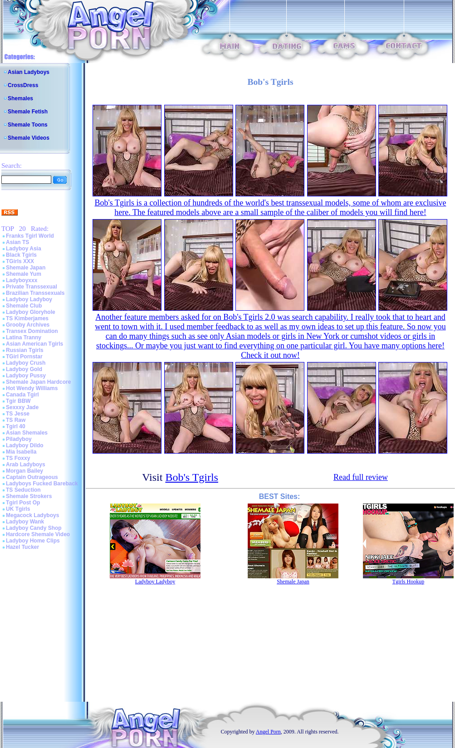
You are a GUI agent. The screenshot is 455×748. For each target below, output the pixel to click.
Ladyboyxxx (21, 280)
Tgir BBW (18, 401)
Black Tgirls (21, 255)
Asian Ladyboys (28, 72)
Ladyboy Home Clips (33, 541)
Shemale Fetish (28, 111)
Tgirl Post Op (23, 502)
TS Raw (15, 420)
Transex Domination (32, 331)
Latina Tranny (23, 337)
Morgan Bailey (24, 471)
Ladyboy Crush (25, 363)
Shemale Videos (28, 138)
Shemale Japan (25, 267)
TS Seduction (23, 490)
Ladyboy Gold (24, 369)
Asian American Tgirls (34, 344)
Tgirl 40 (15, 426)
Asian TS (17, 242)
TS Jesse (17, 414)
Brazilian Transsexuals (35, 293)
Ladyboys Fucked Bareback (42, 483)
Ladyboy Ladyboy (29, 299)
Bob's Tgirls (191, 477)
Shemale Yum (23, 274)
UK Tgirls (18, 509)
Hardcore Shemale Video (38, 534)
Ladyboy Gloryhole (30, 312)
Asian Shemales (27, 433)
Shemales (20, 98)
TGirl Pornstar (24, 356)
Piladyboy (19, 439)
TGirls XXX (20, 261)
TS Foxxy (18, 458)
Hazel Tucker (22, 547)
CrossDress (23, 85)
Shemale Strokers (29, 496)
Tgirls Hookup (408, 581)
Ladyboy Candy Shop (34, 528)
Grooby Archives (27, 325)
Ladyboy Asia (23, 248)
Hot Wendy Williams (32, 388)
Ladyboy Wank (25, 521)
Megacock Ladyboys (32, 515)
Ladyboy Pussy (26, 375)
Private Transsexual (31, 287)
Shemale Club (24, 306)
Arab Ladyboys (25, 464)
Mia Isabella (21, 452)
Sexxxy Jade (22, 407)
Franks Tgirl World (30, 236)
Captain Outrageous (32, 477)
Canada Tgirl (22, 394)
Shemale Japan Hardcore (38, 382)
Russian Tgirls (25, 350)
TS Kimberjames (27, 318)
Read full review (360, 477)
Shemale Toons (28, 125)
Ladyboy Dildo (25, 445)
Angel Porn (268, 731)
